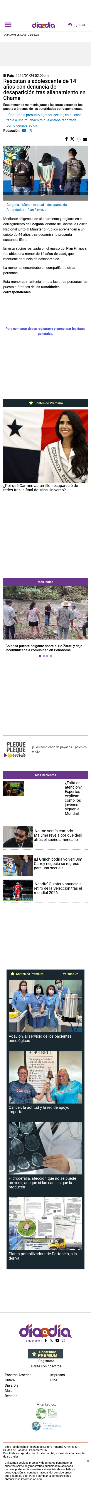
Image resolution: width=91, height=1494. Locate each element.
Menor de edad (33, 205)
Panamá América (18, 1375)
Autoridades (15, 210)
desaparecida (57, 205)
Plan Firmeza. (37, 210)
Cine (53, 1380)
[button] (9, 622)
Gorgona (13, 205)
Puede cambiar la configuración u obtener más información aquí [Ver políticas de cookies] (38, 1477)
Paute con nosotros (46, 1366)
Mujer (9, 1391)
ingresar (76, 25)
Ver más (70, 974)
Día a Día (12, 1385)
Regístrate (46, 1361)
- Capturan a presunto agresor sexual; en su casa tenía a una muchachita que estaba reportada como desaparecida (44, 120)
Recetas (11, 1396)
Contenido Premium (45, 403)
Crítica (10, 1380)
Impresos (57, 1375)
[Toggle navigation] (8, 24)
